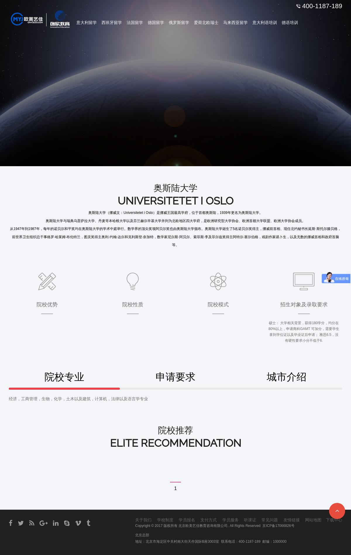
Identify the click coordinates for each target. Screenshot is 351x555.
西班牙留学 (111, 22)
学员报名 (187, 520)
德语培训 (290, 22)
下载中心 (334, 520)
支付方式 (208, 520)
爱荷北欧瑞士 (206, 22)
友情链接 (291, 520)
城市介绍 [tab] (287, 376)
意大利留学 (86, 22)
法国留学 (135, 22)
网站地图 (313, 520)
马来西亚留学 (235, 22)
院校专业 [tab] (64, 376)
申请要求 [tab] (175, 376)
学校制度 (165, 520)
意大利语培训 (264, 22)
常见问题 (269, 520)
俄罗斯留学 (179, 22)
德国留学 (156, 22)
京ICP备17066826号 (278, 526)
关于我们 (143, 520)
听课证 (250, 520)
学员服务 (230, 520)
